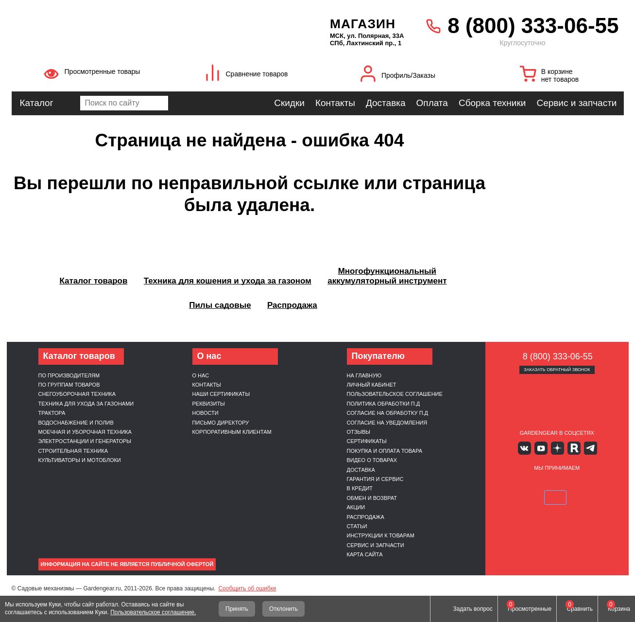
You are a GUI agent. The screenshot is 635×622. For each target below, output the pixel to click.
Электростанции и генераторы (85, 441)
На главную (364, 375)
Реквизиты (208, 404)
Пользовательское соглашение (395, 394)
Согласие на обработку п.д (388, 413)
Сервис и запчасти (576, 103)
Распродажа (365, 517)
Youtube (542, 448)
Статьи (357, 526)
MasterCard (534, 483)
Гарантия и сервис (375, 479)
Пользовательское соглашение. (153, 612)
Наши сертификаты (221, 394)
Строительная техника (73, 451)
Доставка (386, 103)
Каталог (36, 103)
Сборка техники (492, 103)
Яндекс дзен (557, 448)
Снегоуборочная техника (77, 394)
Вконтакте (528, 448)
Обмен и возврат (372, 498)
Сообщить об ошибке (247, 588)
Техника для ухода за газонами (86, 404)
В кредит (360, 488)
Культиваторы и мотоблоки (79, 460)
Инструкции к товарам (380, 535)
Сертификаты (367, 441)
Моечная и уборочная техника (85, 432)
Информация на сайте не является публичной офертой (127, 564)
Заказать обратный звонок (557, 369)
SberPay (602, 483)
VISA (510, 483)
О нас (200, 375)
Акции (356, 507)
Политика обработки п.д (383, 404)
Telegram (585, 448)
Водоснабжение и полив (76, 423)
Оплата (432, 103)
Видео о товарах (372, 460)
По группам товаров (69, 385)
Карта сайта (365, 554)
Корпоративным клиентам (232, 432)
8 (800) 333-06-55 (532, 25)
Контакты (335, 103)
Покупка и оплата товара (385, 451)
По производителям (69, 375)
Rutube (571, 448)
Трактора (52, 413)
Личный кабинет (371, 385)
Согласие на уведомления (387, 423)
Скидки (289, 103)
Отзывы (359, 432)
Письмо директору (220, 423)
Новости (205, 413)
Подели (568, 483)
